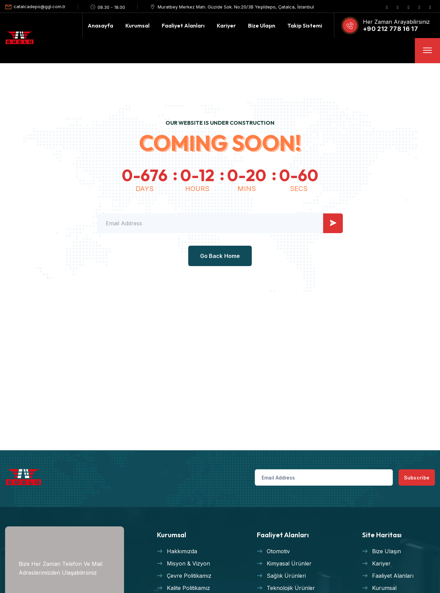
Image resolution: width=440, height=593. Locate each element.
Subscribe (407, 478)
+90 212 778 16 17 (390, 28)
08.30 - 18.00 (111, 7)
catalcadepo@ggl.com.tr (40, 6)
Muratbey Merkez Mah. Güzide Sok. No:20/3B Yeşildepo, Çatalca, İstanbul (236, 7)
